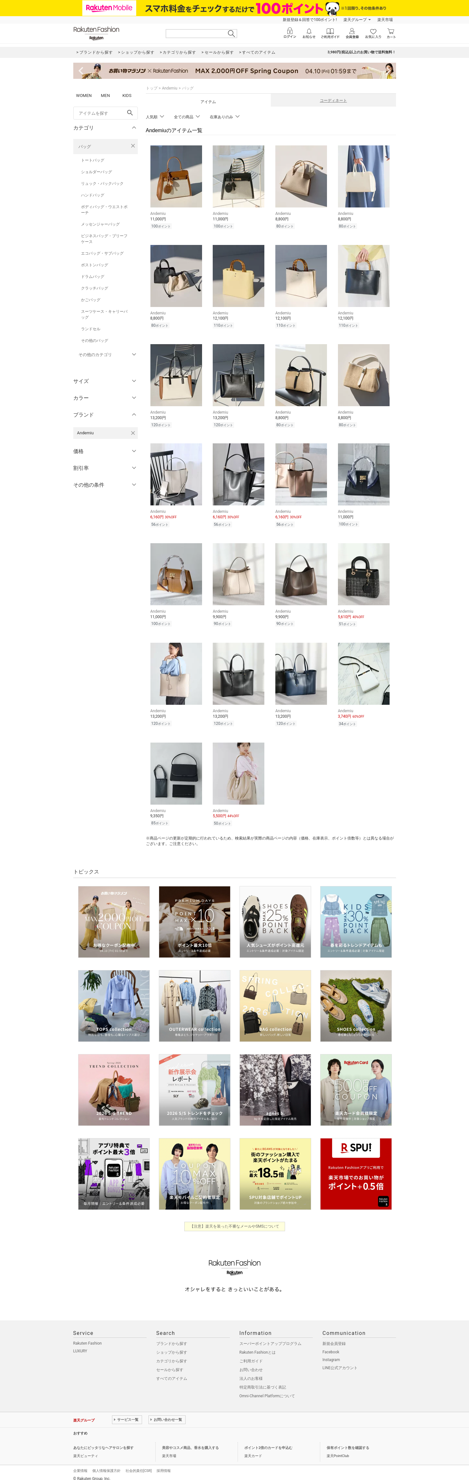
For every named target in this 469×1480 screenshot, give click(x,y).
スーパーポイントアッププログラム (270, 1338)
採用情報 (164, 1465)
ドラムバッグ (92, 276)
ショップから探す (171, 1346)
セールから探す (169, 1364)
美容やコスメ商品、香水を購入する (190, 1442)
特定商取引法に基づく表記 (263, 1381)
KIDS (126, 95)
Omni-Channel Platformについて (267, 1390)
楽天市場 (385, 19)
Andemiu (170, 88)
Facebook (330, 1346)
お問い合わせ (251, 1364)
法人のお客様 (251, 1372)
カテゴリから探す (171, 1355)
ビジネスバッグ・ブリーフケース (104, 239)
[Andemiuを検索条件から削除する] (133, 433)
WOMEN (84, 95)
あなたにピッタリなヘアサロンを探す (103, 1442)
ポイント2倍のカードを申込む (268, 1442)
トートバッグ (92, 160)
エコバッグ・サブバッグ (102, 253)
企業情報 (80, 1465)
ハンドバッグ (92, 195)
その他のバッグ (94, 340)
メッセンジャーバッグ (100, 224)
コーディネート (333, 100)
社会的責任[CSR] (139, 1465)
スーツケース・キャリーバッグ (104, 314)
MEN (105, 95)
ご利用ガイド (251, 1355)
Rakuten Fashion (87, 1337)
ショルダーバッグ (96, 172)
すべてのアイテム (171, 1372)
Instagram (331, 1354)
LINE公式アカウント (340, 1362)
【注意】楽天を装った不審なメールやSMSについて (234, 1220)
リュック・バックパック (102, 183)
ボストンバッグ (94, 265)
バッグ (84, 146)
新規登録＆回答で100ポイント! (310, 19)
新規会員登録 (334, 1338)
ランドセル (90, 329)
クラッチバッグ (94, 288)
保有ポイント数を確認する (348, 1442)
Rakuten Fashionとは (258, 1346)
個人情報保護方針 (106, 1465)
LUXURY (80, 1345)
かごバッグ (90, 300)
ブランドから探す (171, 1338)
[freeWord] (105, 113)
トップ (152, 88)
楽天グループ (355, 19)
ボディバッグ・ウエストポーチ (104, 210)
